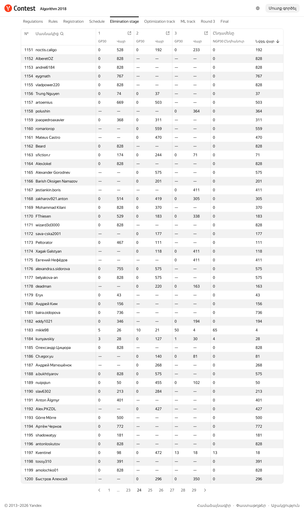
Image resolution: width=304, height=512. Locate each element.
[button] (50, 33)
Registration (73, 21)
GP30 (105, 41)
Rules (53, 21)
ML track (188, 21)
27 (172, 490)
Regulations (33, 21)
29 (194, 490)
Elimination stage (124, 21)
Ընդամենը (226, 33)
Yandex (35, 505)
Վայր (124, 41)
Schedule (97, 21)
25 (150, 490)
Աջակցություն (285, 505)
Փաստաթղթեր (251, 505)
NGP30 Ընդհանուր (231, 41)
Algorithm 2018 (53, 9)
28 (183, 490)
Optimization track (159, 21)
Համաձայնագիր (214, 505)
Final (224, 21)
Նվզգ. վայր (268, 41)
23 (128, 490)
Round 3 (208, 21)
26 (161, 490)
